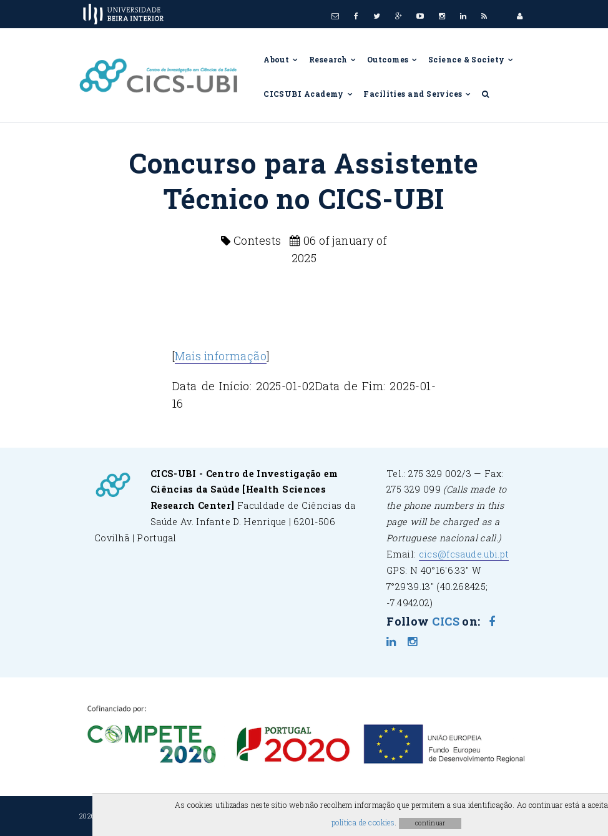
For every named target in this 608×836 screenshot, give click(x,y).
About (281, 59)
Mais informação (221, 355)
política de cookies (363, 822)
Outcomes (392, 59)
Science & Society (471, 59)
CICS (445, 621)
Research (333, 59)
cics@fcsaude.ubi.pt (464, 554)
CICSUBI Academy (308, 94)
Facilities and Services (417, 94)
